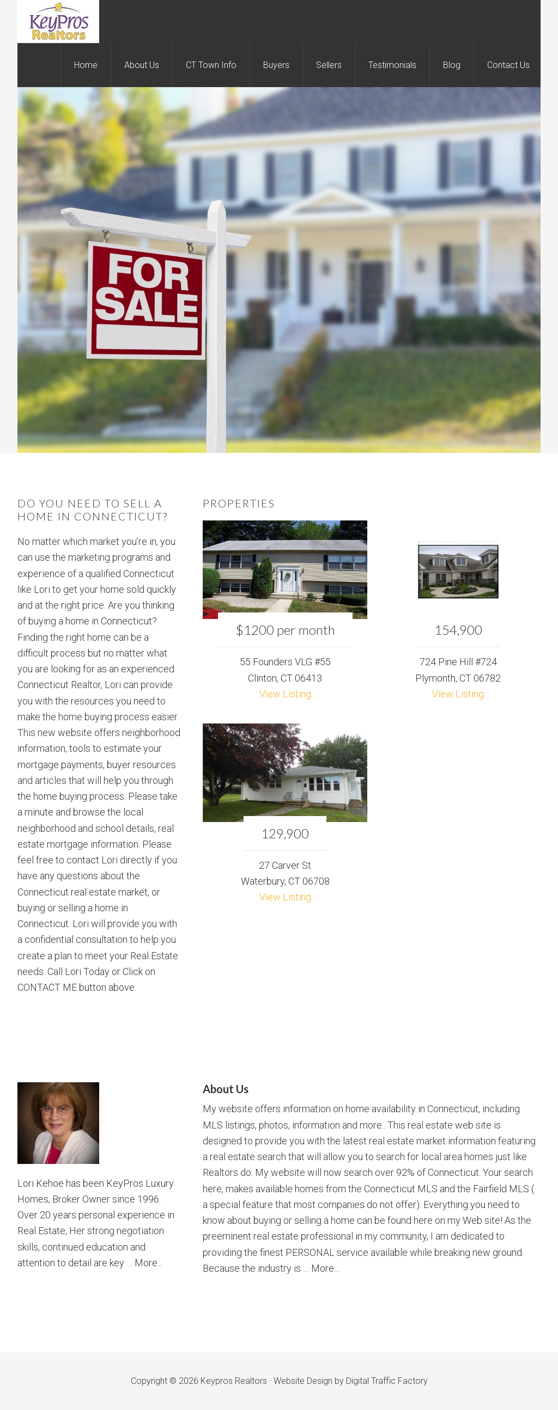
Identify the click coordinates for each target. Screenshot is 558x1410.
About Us (225, 1088)
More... (148, 1262)
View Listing (285, 694)
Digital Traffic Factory (387, 1381)
